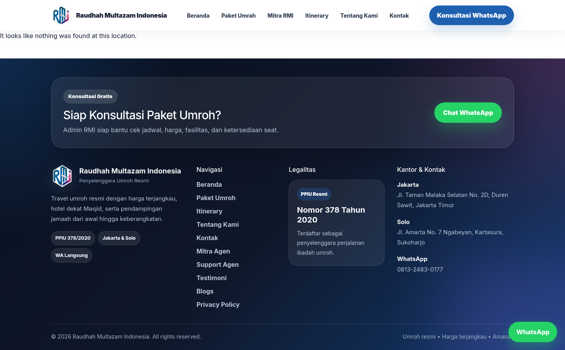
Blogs (205, 291)
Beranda (198, 15)
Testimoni (212, 278)
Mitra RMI (280, 15)
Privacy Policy (218, 304)
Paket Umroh (216, 198)
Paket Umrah (238, 15)
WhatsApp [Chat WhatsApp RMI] (532, 332)
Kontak (399, 15)
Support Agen (218, 264)
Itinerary (316, 15)
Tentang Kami (359, 15)
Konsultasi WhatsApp (471, 15)
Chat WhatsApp (468, 113)
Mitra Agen (213, 251)
